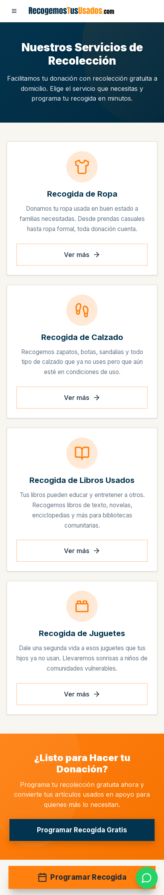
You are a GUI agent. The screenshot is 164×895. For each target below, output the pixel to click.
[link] (147, 878)
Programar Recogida (82, 877)
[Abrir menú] (14, 11)
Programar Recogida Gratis (82, 830)
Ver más (82, 255)
